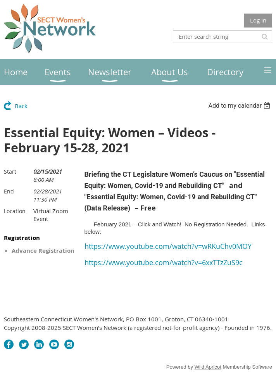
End (9, 191)
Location (15, 211)
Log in (258, 20)
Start (10, 171)
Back (21, 106)
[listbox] (240, 105)
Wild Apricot (208, 367)
